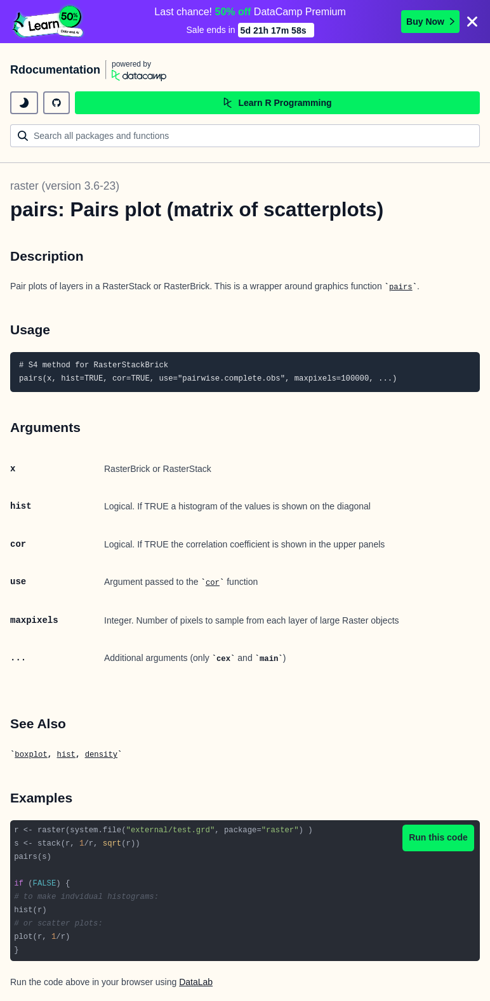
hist (66, 754)
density (101, 754)
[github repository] (56, 102)
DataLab (196, 982)
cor (213, 583)
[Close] (472, 21)
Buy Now (430, 21)
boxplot (31, 754)
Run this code (438, 837)
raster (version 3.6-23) (64, 186)
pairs (401, 287)
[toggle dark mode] (24, 102)
